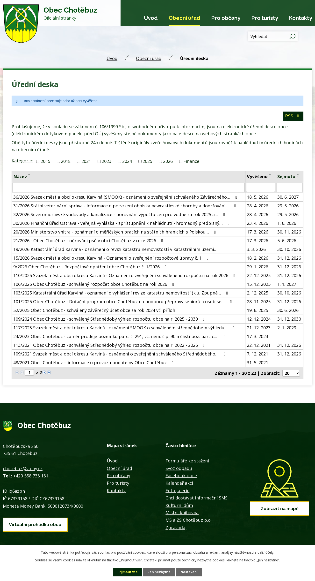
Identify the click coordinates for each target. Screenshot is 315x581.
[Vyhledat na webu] (273, 36)
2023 (106, 162)
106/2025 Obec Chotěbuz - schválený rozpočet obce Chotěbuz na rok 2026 (94, 285)
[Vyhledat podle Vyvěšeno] (260, 188)
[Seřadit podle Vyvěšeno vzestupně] (270, 175)
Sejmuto (286, 178)
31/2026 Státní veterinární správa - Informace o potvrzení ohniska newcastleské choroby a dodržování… (125, 207)
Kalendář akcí (179, 484)
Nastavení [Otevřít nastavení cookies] (190, 572)
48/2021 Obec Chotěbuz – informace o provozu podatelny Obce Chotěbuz (94, 364)
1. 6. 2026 (286, 224)
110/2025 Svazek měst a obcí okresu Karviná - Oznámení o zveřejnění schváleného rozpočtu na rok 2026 (125, 276)
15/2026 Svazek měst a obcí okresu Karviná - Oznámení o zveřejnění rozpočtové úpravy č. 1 (112, 259)
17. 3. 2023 (257, 337)
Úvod (151, 18)
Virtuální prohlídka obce (35, 524)
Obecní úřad (184, 18)
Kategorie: (22, 162)
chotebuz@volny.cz (23, 469)
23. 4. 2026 (257, 224)
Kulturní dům (179, 506)
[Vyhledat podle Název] (128, 188)
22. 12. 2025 (259, 276)
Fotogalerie (177, 491)
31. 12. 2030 (289, 320)
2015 (45, 162)
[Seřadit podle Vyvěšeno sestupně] (270, 177)
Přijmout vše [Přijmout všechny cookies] (126, 572)
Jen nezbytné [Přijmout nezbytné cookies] (159, 572)
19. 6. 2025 (257, 311)
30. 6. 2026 (288, 311)
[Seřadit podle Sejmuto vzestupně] (298, 175)
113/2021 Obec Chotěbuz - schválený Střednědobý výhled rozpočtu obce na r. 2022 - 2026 (110, 346)
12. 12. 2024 (259, 320)
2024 (127, 162)
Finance (191, 162)
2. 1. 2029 (286, 329)
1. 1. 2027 (286, 285)
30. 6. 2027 (288, 198)
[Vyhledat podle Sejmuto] (289, 188)
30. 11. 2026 (289, 233)
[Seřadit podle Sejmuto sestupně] (298, 177)
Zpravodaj (175, 528)
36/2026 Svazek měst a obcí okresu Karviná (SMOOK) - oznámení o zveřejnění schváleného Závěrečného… (126, 198)
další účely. (266, 552)
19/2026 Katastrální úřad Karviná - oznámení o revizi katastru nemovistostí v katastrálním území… (119, 250)
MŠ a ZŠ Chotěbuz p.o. (188, 521)
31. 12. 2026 (289, 259)
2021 (86, 162)
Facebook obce (181, 476)
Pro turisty (264, 18)
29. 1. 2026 (257, 268)
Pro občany (225, 18)
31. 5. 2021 (257, 364)
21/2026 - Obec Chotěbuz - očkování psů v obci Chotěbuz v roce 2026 (89, 242)
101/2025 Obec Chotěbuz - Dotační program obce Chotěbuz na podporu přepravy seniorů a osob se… (123, 303)
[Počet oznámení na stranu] (291, 373)
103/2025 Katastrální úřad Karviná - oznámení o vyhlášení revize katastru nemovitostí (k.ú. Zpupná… (121, 294)
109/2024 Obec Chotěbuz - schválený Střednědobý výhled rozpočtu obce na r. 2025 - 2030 (110, 320)
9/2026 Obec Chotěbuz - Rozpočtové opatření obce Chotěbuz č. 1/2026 (91, 268)
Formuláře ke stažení (187, 461)
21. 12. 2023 (259, 329)
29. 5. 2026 (288, 207)
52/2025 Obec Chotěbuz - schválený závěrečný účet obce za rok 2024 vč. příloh (98, 311)
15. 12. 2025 (259, 285)
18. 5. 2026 (257, 198)
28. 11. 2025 (259, 303)
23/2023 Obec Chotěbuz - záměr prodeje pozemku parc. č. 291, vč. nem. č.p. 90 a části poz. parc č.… (120, 337)
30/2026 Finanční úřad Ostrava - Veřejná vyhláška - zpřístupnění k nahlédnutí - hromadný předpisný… (122, 224)
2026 (168, 162)
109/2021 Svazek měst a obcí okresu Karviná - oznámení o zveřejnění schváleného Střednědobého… (120, 355)
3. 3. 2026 (256, 250)
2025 (147, 162)
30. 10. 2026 (289, 250)
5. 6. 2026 (286, 242)
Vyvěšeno (257, 178)
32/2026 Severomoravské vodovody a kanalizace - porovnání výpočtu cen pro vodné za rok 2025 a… (120, 216)
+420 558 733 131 (30, 476)
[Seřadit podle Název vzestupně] (29, 175)
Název (20, 178)
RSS (293, 117)
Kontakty (300, 18)
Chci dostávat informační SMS (196, 498)
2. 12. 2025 (257, 294)
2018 (66, 162)
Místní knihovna (182, 513)
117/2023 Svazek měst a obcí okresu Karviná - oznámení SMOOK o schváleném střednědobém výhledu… (125, 329)
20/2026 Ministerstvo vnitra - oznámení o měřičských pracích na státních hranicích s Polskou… (115, 233)
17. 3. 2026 (257, 233)
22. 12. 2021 (259, 346)
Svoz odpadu (178, 469)
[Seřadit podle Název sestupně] (29, 177)
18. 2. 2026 (257, 259)
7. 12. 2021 (257, 355)
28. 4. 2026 (257, 207)
